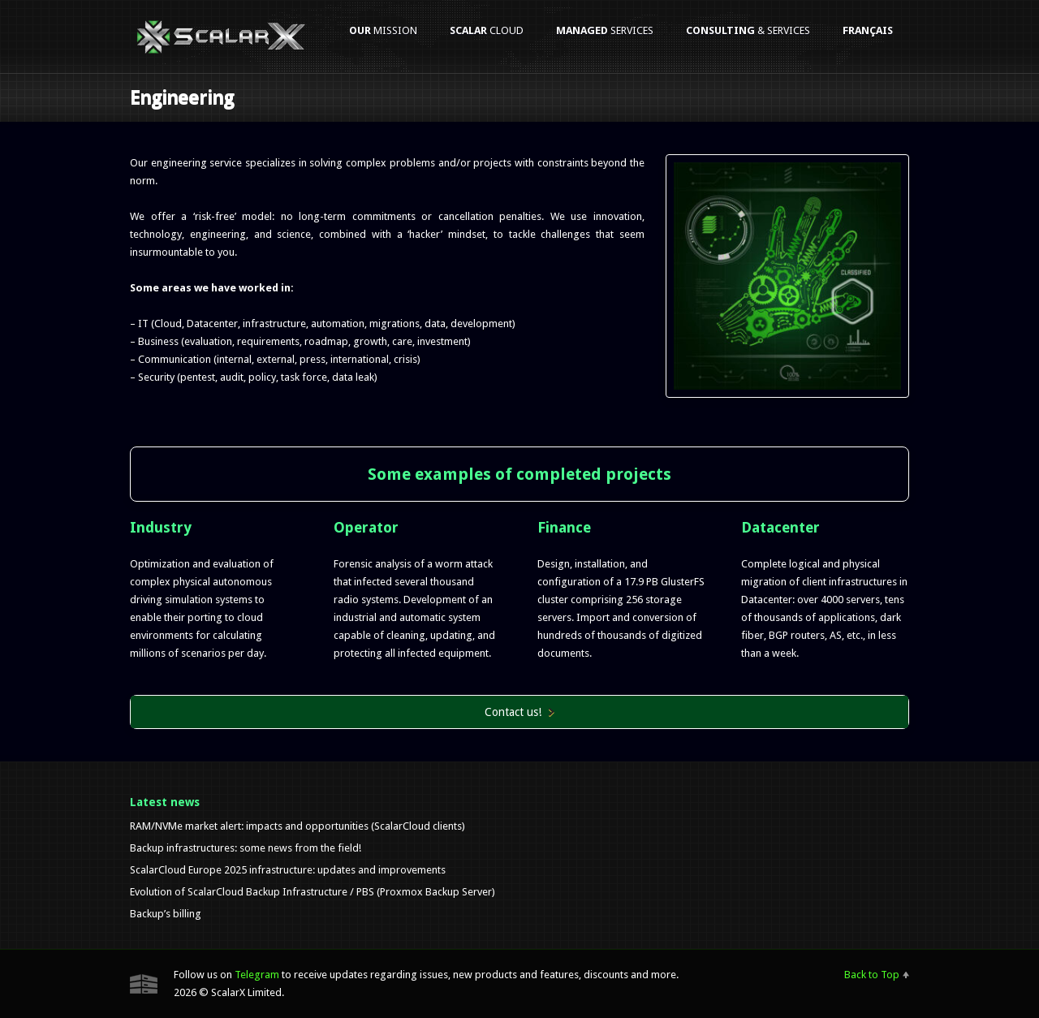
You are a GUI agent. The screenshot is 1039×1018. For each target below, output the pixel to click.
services (604, 30)
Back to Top (871, 974)
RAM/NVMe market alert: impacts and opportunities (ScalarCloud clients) (297, 826)
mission (383, 30)
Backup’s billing (165, 914)
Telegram (257, 974)
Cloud (487, 30)
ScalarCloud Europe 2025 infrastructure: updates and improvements (288, 870)
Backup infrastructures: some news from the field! (245, 848)
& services (748, 30)
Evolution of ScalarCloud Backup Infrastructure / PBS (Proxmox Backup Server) (312, 892)
